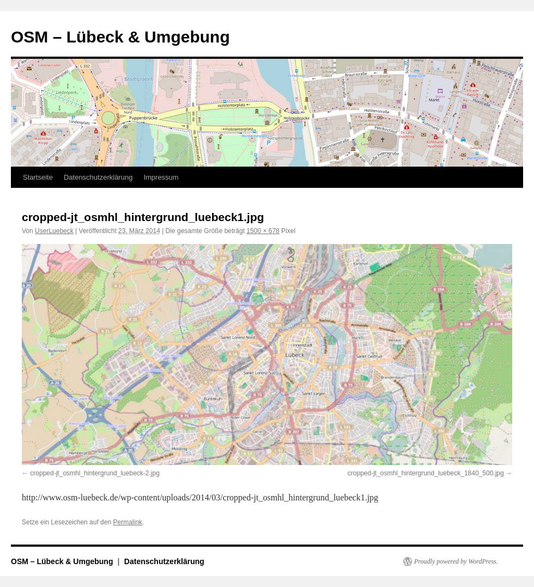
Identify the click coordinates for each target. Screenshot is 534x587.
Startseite (38, 177)
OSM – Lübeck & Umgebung (120, 37)
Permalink (127, 522)
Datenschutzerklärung (98, 177)
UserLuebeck (54, 231)
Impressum (160, 177)
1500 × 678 (262, 231)
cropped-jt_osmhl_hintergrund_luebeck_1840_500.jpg (426, 473)
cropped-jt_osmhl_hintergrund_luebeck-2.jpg (94, 473)
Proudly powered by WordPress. (456, 561)
